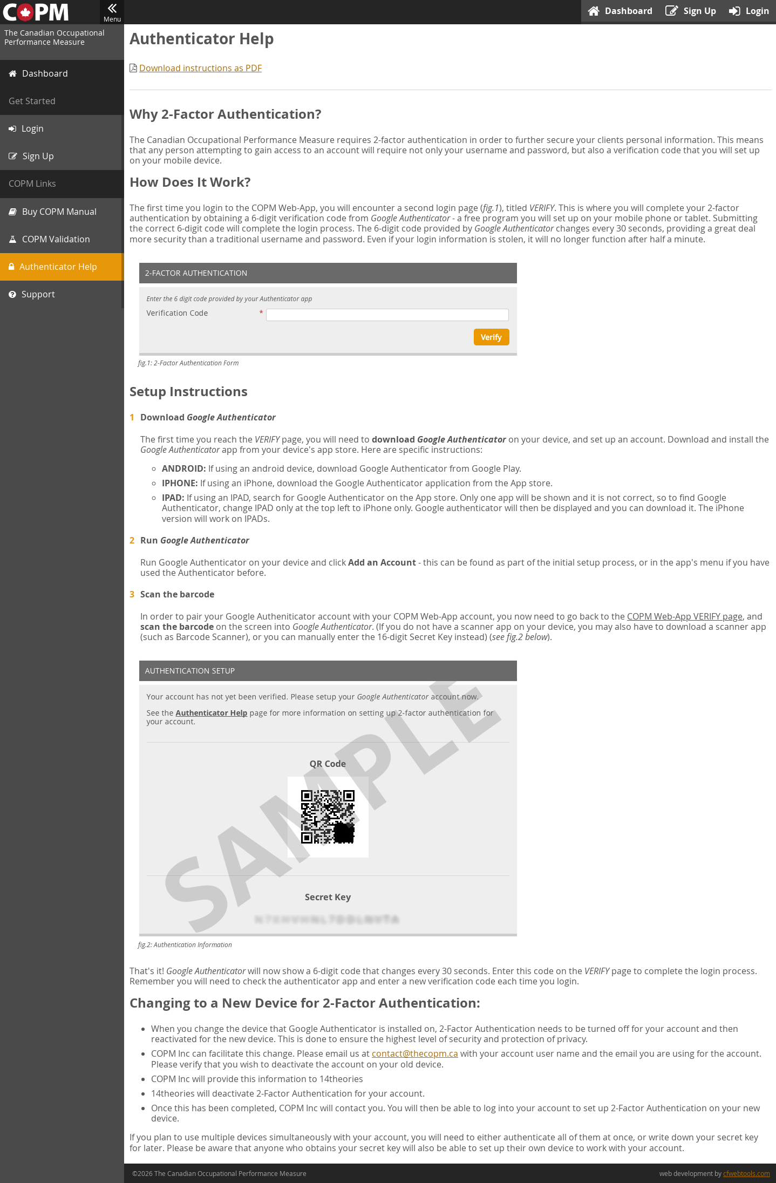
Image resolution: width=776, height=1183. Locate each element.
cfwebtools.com (746, 1173)
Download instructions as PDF (200, 68)
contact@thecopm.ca (415, 1053)
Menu (112, 12)
